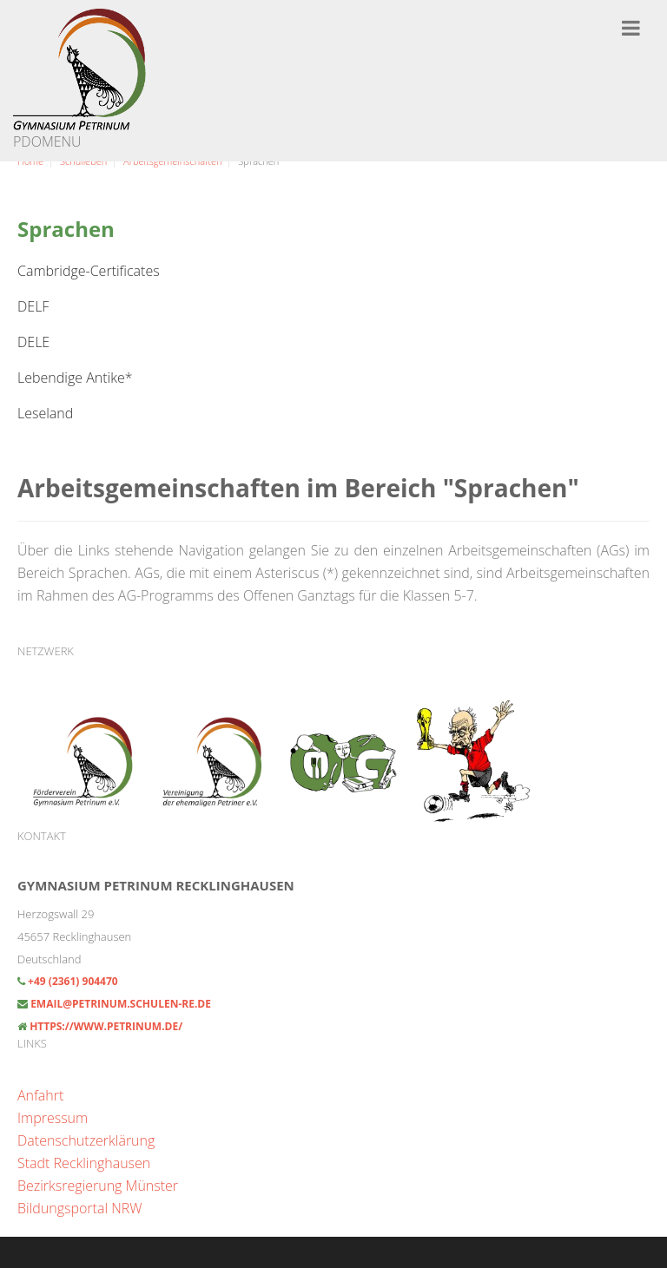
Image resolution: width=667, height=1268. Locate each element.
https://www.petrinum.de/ (106, 1026)
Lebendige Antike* (75, 377)
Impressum (52, 1117)
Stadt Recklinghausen (83, 1163)
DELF (33, 306)
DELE (33, 341)
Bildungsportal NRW (79, 1208)
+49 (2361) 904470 (71, 981)
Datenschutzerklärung (86, 1140)
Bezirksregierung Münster (97, 1185)
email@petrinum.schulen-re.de (120, 1003)
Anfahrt (40, 1095)
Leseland (45, 413)
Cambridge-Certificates (88, 270)
